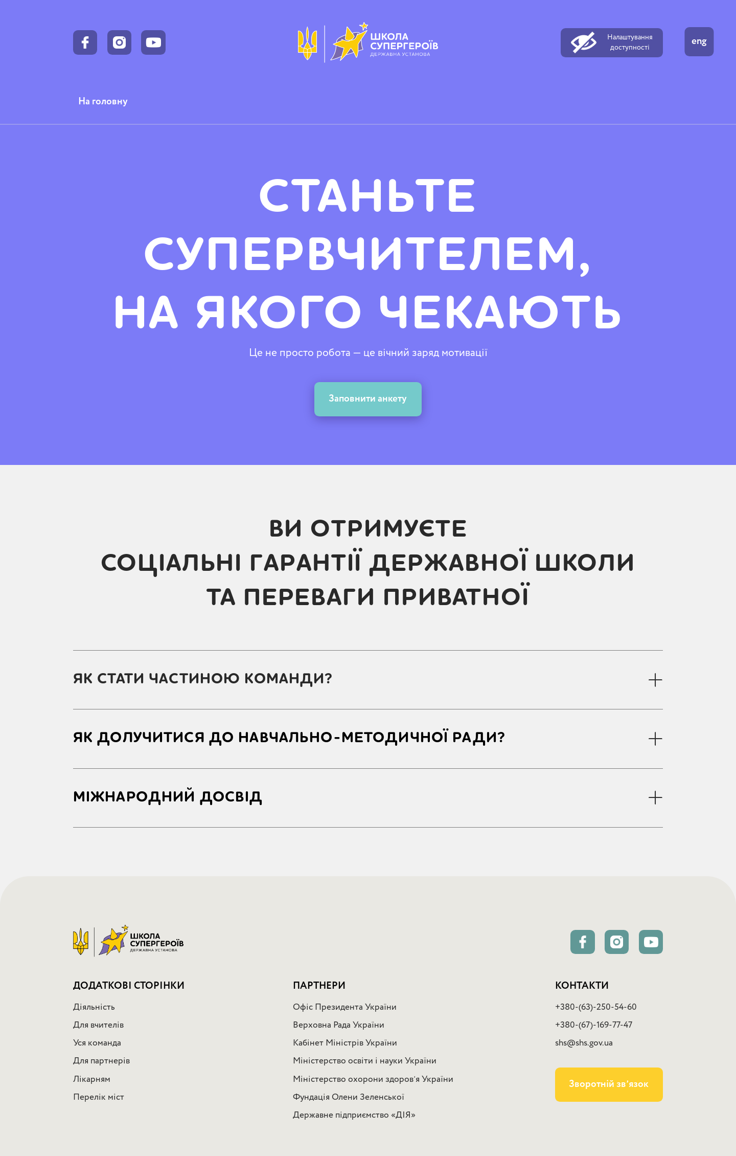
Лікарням (91, 1079)
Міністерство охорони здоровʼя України (373, 1079)
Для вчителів (98, 1025)
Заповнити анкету (368, 399)
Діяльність (94, 1007)
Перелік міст (98, 1097)
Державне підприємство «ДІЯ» (354, 1115)
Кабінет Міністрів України (345, 1043)
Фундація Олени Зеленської (348, 1097)
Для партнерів (101, 1061)
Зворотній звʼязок (609, 1084)
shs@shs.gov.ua (584, 1043)
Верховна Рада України (338, 1025)
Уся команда (97, 1043)
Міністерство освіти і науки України (364, 1061)
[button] (368, 679)
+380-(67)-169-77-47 (593, 1025)
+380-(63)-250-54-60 (596, 1007)
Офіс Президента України (345, 1007)
